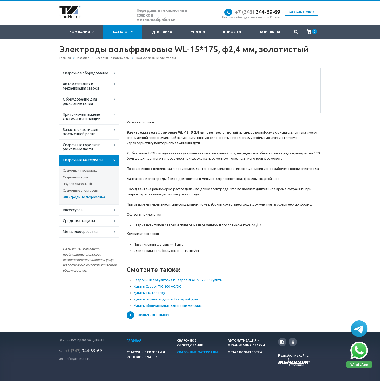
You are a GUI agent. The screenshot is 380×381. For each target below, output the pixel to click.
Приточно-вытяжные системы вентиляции (81, 116)
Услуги (198, 32)
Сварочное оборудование (85, 73)
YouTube (293, 342)
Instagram (282, 342)
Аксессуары (73, 210)
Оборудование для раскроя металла (80, 101)
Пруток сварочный (77, 184)
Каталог (123, 32)
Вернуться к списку (148, 315)
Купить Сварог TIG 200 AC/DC (157, 286)
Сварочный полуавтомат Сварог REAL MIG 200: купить (178, 280)
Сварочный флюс (76, 177)
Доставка (162, 32)
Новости (232, 32)
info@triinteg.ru (78, 358)
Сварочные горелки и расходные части (81, 147)
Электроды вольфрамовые (84, 197)
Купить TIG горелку (149, 293)
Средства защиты (79, 221)
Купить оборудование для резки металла (168, 305)
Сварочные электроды (80, 190)
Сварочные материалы (83, 160)
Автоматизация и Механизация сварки (81, 86)
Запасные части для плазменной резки (80, 131)
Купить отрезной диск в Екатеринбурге (166, 299)
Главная (134, 340)
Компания (81, 32)
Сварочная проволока (80, 170)
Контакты (270, 32)
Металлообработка (80, 232)
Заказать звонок (301, 12)
